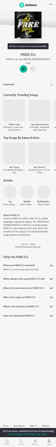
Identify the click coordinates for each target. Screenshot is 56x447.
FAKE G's (11, 59)
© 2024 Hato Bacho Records (28, 247)
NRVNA (27, 59)
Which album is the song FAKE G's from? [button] (24, 278)
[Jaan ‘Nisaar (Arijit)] (39, 110)
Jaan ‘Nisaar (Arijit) (40, 124)
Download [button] (8, 84)
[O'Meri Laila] (14, 110)
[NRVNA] (27, 192)
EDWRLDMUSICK (41, 59)
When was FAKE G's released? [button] (19, 265)
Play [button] (23, 69)
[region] (28, 425)
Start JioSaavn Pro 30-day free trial (28, 434)
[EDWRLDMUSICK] (44, 192)
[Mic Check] (14, 153)
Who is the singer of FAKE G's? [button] (19, 297)
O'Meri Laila (14, 124)
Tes (20, 59)
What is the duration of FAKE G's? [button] (21, 306)
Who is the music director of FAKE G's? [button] (23, 288)
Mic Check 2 (39, 167)
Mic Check (14, 167)
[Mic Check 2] (39, 153)
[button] (32, 69)
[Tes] (10, 192)
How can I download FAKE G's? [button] (19, 315)
